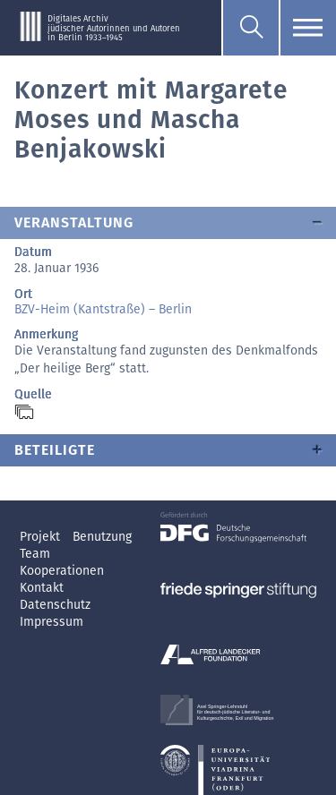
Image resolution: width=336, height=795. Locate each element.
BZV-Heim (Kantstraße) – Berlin (103, 309)
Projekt (42, 536)
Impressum (51, 621)
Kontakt (42, 587)
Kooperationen (62, 570)
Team (35, 553)
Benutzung (102, 536)
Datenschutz (55, 604)
